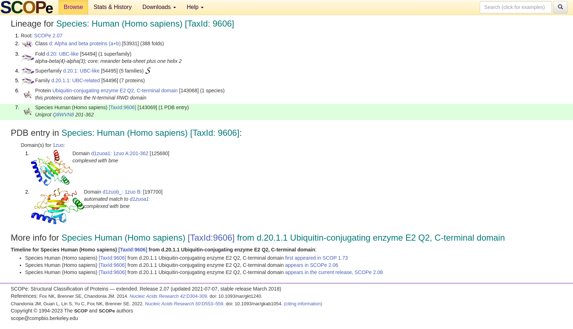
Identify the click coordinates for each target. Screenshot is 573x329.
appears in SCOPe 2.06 (311, 265)
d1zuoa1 (139, 199)
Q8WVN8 (63, 114)
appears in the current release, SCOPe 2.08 (334, 272)
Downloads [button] (159, 7)
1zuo (58, 145)
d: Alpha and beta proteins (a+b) (85, 43)
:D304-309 (168, 296)
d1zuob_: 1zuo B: (122, 192)
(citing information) (303, 303)
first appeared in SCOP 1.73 (316, 258)
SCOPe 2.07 (48, 35)
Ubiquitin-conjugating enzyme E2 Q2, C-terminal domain (114, 90)
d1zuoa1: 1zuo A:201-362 (119, 153)
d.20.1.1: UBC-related (75, 80)
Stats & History (113, 7)
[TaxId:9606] (122, 107)
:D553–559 (184, 303)
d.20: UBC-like (62, 54)
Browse (73, 7)
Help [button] (195, 7)
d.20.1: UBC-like (81, 71)
